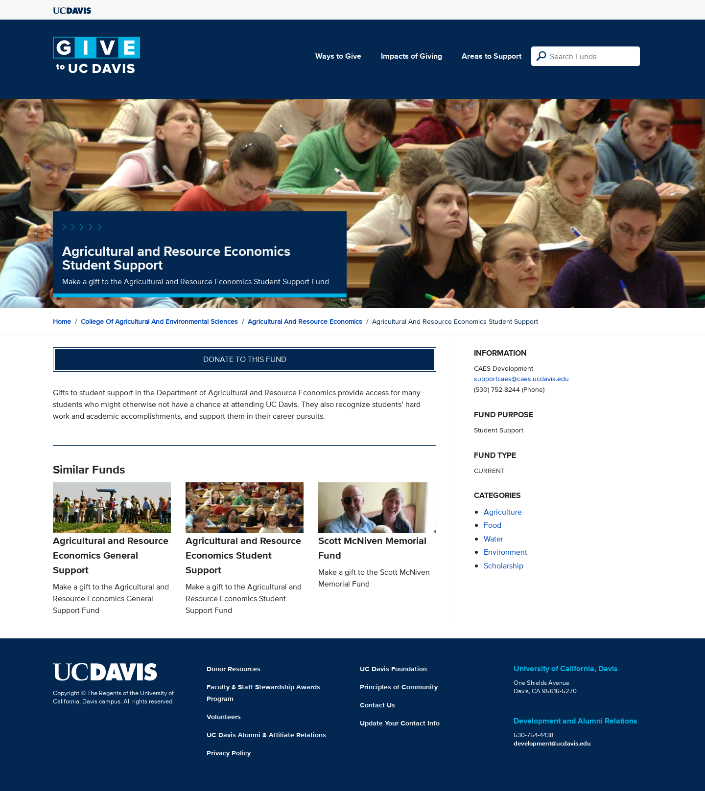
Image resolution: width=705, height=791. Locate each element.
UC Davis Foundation (393, 669)
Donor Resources (233, 669)
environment (505, 552)
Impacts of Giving (411, 56)
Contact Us (377, 705)
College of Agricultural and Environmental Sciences (159, 321)
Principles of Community (399, 687)
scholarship (503, 565)
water (493, 538)
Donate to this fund (244, 359)
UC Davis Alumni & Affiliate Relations (266, 735)
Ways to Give (338, 56)
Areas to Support (491, 56)
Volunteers (224, 717)
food (492, 525)
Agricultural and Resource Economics (305, 321)
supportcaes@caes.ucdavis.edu (521, 378)
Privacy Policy (229, 753)
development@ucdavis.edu (552, 743)
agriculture (503, 512)
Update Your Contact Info (400, 723)
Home (62, 321)
